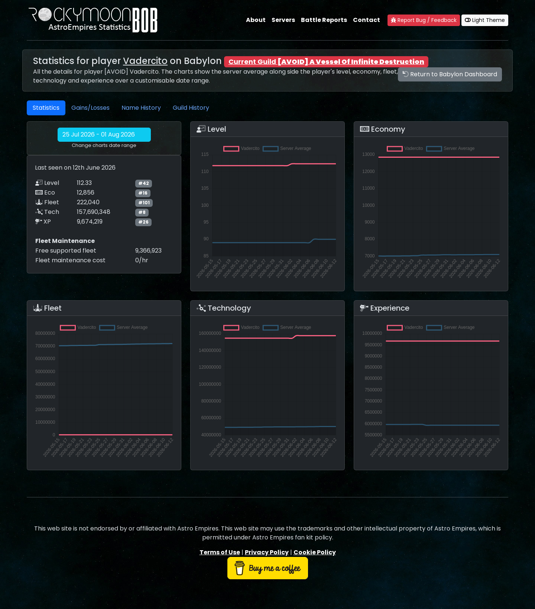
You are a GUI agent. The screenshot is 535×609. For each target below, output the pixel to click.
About (256, 20)
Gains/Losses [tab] (90, 107)
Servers (283, 20)
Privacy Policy (267, 552)
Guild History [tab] (191, 107)
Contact (366, 20)
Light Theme (485, 20)
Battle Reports (324, 20)
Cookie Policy (315, 552)
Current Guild (326, 61)
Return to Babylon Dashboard (450, 74)
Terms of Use (220, 552)
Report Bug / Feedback (424, 20)
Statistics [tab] (46, 107)
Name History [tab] (141, 107)
